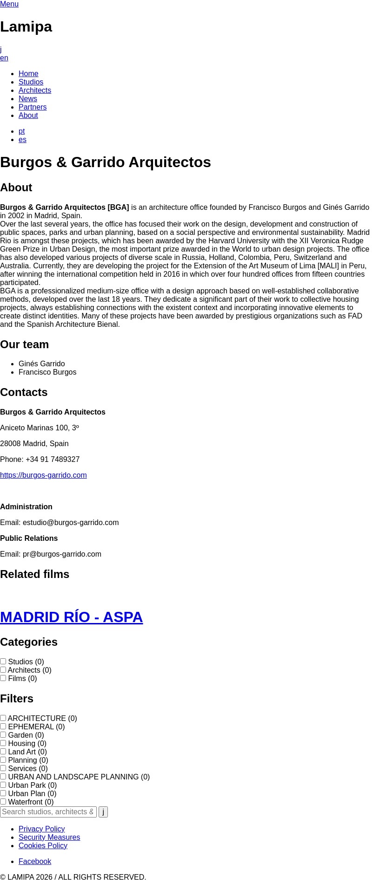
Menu (9, 4)
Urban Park (32, 785)
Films (22, 678)
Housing (27, 743)
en (4, 58)
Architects (30, 670)
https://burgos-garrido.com (43, 475)
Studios (26, 662)
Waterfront (30, 802)
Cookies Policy (43, 846)
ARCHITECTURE (42, 718)
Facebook (35, 861)
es (23, 139)
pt (22, 131)
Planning (28, 760)
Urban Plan (32, 794)
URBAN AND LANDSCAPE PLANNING (79, 777)
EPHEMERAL (36, 727)
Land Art (27, 752)
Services (27, 768)
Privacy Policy (42, 829)
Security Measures (49, 837)
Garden (26, 735)
